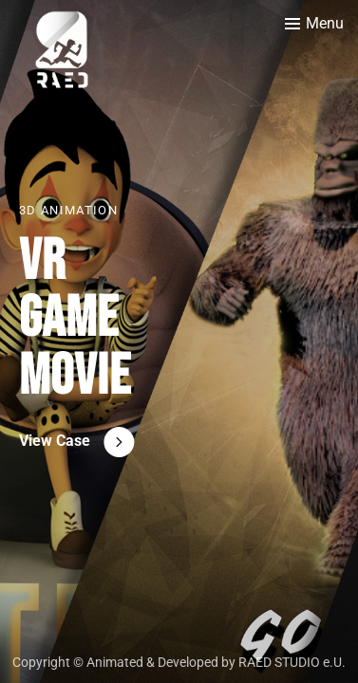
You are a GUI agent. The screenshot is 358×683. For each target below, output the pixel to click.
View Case (54, 441)
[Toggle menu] (314, 23)
